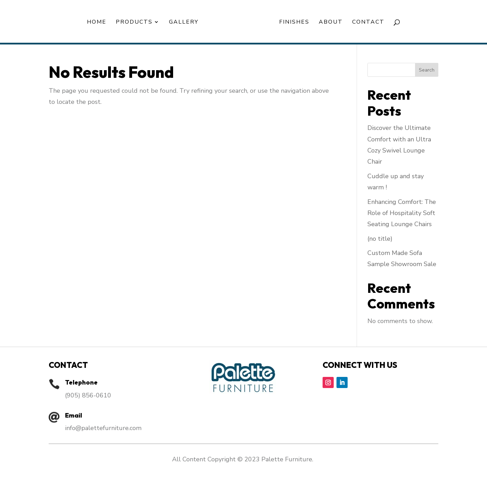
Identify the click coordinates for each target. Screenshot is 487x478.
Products (134, 22)
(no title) (379, 238)
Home (96, 22)
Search (427, 70)
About (331, 22)
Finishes (294, 22)
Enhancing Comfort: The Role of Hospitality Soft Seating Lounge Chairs (401, 213)
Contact (368, 22)
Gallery (183, 22)
